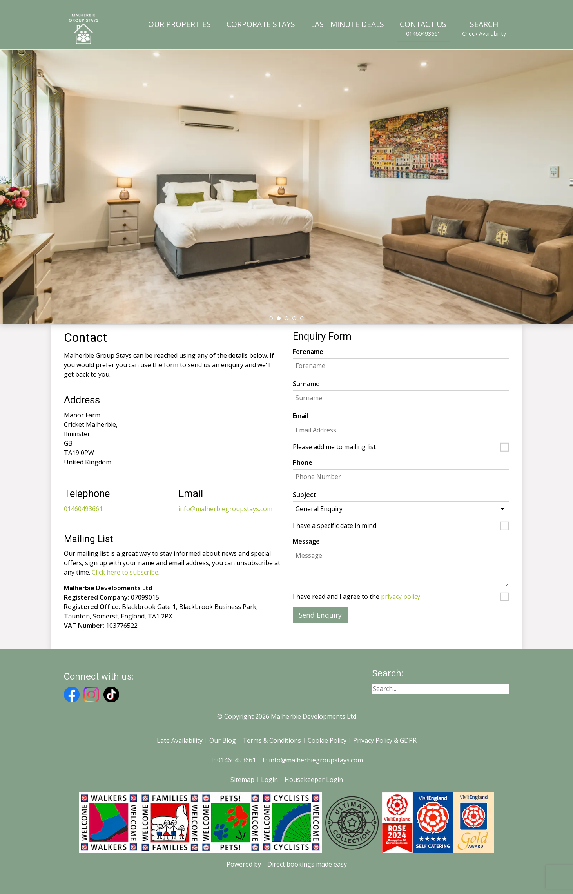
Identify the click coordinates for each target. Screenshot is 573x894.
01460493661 (83, 508)
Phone (302, 462)
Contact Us (423, 28)
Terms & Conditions (272, 740)
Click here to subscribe (125, 572)
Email (300, 416)
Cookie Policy (327, 740)
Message (306, 541)
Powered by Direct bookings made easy (287, 864)
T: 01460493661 (233, 760)
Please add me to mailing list (334, 447)
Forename (308, 351)
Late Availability (180, 740)
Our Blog (222, 740)
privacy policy (400, 596)
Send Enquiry (320, 615)
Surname (306, 383)
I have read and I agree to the (356, 597)
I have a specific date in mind (334, 526)
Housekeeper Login (314, 779)
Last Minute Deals (347, 24)
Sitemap (242, 779)
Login (269, 779)
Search (484, 28)
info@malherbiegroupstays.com (225, 508)
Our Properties (179, 24)
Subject (304, 494)
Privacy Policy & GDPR (385, 740)
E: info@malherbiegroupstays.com (313, 760)
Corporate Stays (261, 24)
